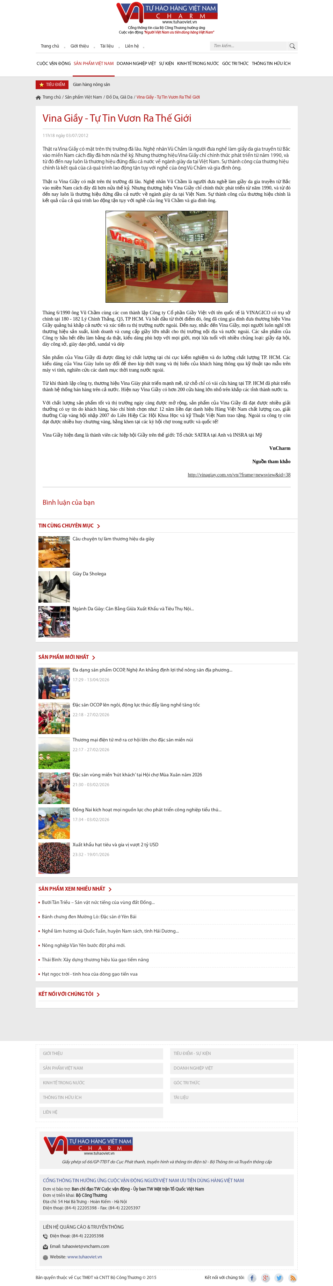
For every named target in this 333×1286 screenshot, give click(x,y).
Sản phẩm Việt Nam (94, 64)
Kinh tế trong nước (198, 64)
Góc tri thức (187, 1083)
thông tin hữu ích (62, 1097)
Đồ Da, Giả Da (119, 97)
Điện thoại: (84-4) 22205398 (77, 1236)
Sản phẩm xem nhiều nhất (71, 889)
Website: (76, 1257)
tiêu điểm (55, 84)
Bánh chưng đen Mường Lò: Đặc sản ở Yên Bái (89, 917)
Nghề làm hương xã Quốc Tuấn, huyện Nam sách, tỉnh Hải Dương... (110, 931)
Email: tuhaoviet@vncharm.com (79, 1246)
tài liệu (181, 1097)
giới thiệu (53, 1053)
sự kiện (166, 64)
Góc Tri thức (235, 64)
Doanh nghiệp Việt (136, 64)
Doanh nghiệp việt (193, 1068)
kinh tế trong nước (64, 1083)
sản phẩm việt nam (63, 1068)
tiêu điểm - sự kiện (192, 1053)
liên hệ (50, 1112)
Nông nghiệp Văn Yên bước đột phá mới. (83, 945)
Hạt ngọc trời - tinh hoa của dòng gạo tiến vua (90, 974)
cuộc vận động (54, 64)
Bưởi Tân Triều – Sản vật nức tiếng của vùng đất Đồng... (98, 902)
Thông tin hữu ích (271, 64)
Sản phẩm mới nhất (63, 657)
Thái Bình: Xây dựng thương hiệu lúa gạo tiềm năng (95, 960)
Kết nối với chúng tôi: (225, 1278)
